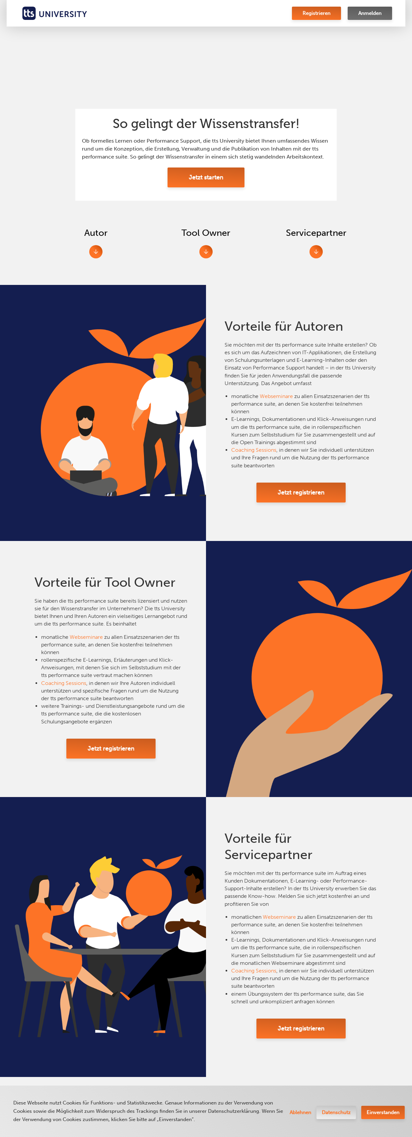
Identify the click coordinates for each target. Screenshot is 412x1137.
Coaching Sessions (253, 450)
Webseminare (276, 396)
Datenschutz (336, 1112)
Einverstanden (383, 1112)
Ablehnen (300, 1112)
